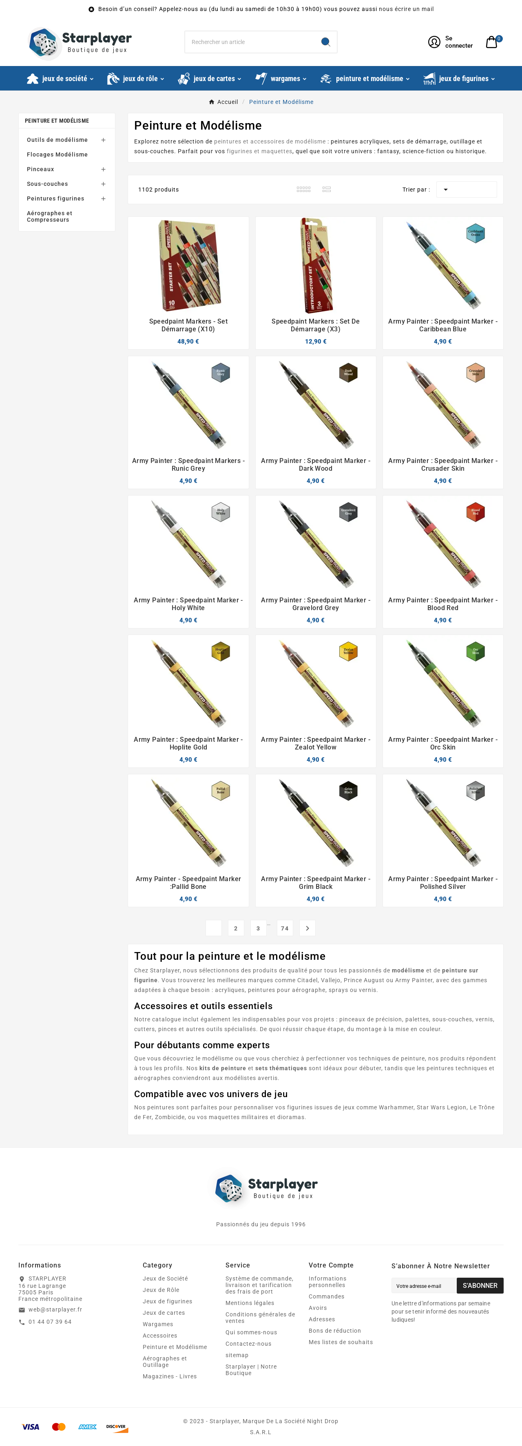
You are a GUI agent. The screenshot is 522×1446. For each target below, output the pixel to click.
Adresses (322, 1319)
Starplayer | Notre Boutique (251, 1369)
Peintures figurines (55, 198)
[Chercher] (250, 42)
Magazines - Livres (170, 1376)
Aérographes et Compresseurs (50, 216)
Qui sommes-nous (251, 1332)
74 (285, 928)
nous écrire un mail (406, 9)
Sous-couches (47, 184)
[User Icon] (452, 42)
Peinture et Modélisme (57, 120)
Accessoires (160, 1335)
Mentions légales (250, 1303)
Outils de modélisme (57, 140)
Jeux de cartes (164, 1312)
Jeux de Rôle (161, 1290)
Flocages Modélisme (57, 154)
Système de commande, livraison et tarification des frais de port (260, 1285)
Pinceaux (40, 169)
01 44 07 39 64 (50, 1321)
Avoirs (318, 1308)
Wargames (158, 1324)
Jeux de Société (165, 1278)
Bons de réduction (335, 1330)
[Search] (325, 41)
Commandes (327, 1296)
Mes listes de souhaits (341, 1342)
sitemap (237, 1355)
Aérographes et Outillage (165, 1361)
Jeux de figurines (167, 1301)
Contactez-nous (249, 1343)
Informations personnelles (328, 1281)
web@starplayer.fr (55, 1309)
